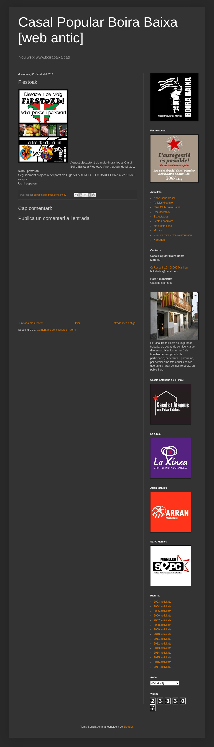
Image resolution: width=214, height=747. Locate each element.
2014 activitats (162, 652)
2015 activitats (162, 657)
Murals (158, 230)
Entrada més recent (31, 323)
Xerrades (159, 239)
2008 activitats (162, 625)
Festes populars (163, 221)
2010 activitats (162, 634)
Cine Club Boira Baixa (167, 207)
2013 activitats (162, 648)
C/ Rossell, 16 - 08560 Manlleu (169, 267)
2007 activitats (162, 620)
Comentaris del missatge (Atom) (56, 329)
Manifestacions (163, 226)
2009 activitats (162, 629)
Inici (77, 323)
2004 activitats (162, 606)
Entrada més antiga (123, 323)
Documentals (162, 212)
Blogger (128, 726)
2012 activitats (162, 643)
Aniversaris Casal (164, 198)
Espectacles (161, 216)
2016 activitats (162, 662)
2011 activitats (162, 638)
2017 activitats (162, 666)
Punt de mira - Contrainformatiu (173, 235)
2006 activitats (162, 615)
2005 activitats (162, 611)
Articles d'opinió (163, 202)
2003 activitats (162, 601)
